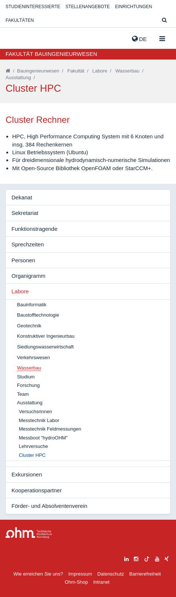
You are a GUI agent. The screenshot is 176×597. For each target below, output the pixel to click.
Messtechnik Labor (39, 420)
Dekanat (21, 197)
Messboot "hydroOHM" (43, 438)
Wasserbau (127, 71)
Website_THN (17, 37)
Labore (99, 71)
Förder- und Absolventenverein (49, 506)
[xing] (167, 558)
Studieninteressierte (33, 6)
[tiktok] (147, 558)
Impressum (80, 574)
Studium (26, 377)
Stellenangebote (87, 6)
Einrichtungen (133, 6)
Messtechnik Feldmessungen (50, 429)
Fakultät (75, 71)
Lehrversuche (33, 446)
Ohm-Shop (76, 582)
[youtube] (157, 558)
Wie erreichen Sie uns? (38, 574)
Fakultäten (20, 20)
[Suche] (164, 20)
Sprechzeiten (27, 244)
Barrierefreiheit (145, 574)
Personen (23, 260)
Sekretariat (24, 213)
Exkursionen (26, 474)
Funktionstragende (34, 229)
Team (23, 394)
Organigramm (28, 276)
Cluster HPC (32, 455)
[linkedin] (126, 558)
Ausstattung (18, 77)
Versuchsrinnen (35, 411)
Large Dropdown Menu (29, 533)
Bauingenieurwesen (38, 71)
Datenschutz (110, 574)
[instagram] (136, 558)
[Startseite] (8, 71)
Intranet (101, 582)
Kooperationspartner (36, 490)
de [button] (139, 39)
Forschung (28, 385)
